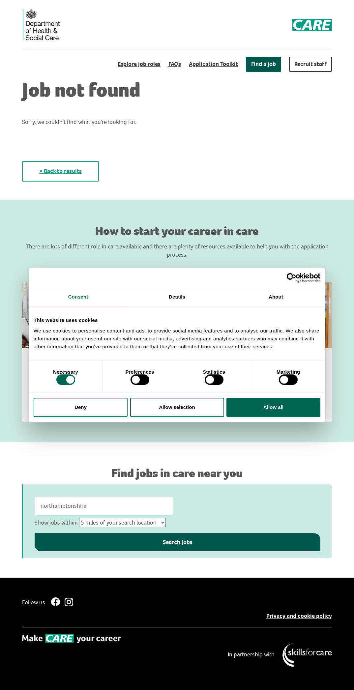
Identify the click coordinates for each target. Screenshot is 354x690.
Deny (80, 407)
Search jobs (177, 542)
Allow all (273, 407)
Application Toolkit (213, 64)
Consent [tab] (78, 297)
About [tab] (276, 297)
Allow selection (177, 407)
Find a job (263, 64)
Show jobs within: (56, 523)
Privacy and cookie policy (299, 616)
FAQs (174, 64)
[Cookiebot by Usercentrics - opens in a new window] (291, 278)
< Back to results (60, 171)
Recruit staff (310, 64)
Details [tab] (177, 297)
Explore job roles (139, 64)
